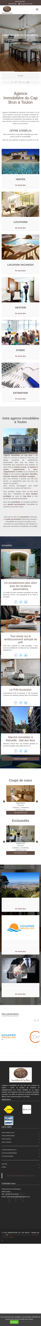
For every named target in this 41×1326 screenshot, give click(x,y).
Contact (26, 43)
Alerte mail (12, 4)
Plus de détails (26, 1322)
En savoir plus (20, 185)
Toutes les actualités (20, 759)
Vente (14, 43)
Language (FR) (20, 1)
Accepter (14, 1322)
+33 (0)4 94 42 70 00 (26, 4)
